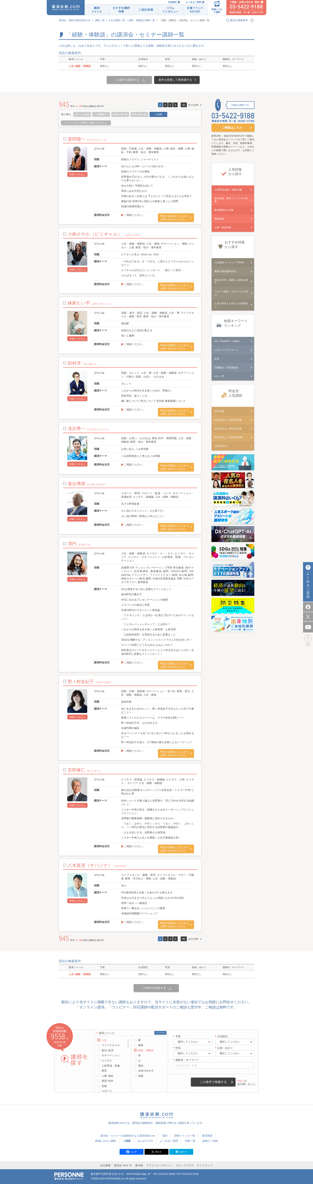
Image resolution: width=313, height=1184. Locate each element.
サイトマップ (205, 1165)
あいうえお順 (82, 114)
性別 (178, 1047)
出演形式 (222, 1036)
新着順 (101, 114)
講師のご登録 (210, 1140)
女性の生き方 (146, 1070)
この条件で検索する (213, 1082)
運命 (140, 1065)
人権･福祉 (107, 1075)
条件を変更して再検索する (175, 79)
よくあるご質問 (193, 2)
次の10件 (193, 104)
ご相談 (127, 1140)
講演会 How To (123, 1165)
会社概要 (105, 1165)
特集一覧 (190, 1140)
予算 (178, 1036)
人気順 (158, 114)
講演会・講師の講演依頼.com (75, 20)
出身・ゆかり (225, 1047)
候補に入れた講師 (105, 1140)
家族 (140, 1045)
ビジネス (107, 1060)
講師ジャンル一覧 (184, 1135)
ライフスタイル (111, 1045)
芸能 (104, 1086)
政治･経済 (107, 1050)
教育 (104, 1070)
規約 (164, 1135)
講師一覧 (100, 20)
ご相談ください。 (134, 214)
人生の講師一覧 (116, 20)
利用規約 (172, 2)
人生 (104, 1040)
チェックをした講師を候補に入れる (84, 122)
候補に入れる (76, 174)
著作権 (139, 1165)
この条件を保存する (126, 79)
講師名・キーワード (187, 1059)
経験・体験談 (146, 1050)
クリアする (160, 1033)
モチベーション (111, 1055)
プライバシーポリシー (159, 1165)
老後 (140, 1075)
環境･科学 (107, 1080)
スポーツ (107, 1091)
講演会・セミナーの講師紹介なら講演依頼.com (127, 1135)
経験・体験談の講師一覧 (142, 20)
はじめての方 (145, 1140)
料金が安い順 (139, 114)
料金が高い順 (120, 114)
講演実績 (207, 1135)
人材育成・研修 (111, 1065)
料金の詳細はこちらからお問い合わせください (174, 217)
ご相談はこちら (232, 127)
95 (183, 104)
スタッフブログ (185, 1165)
